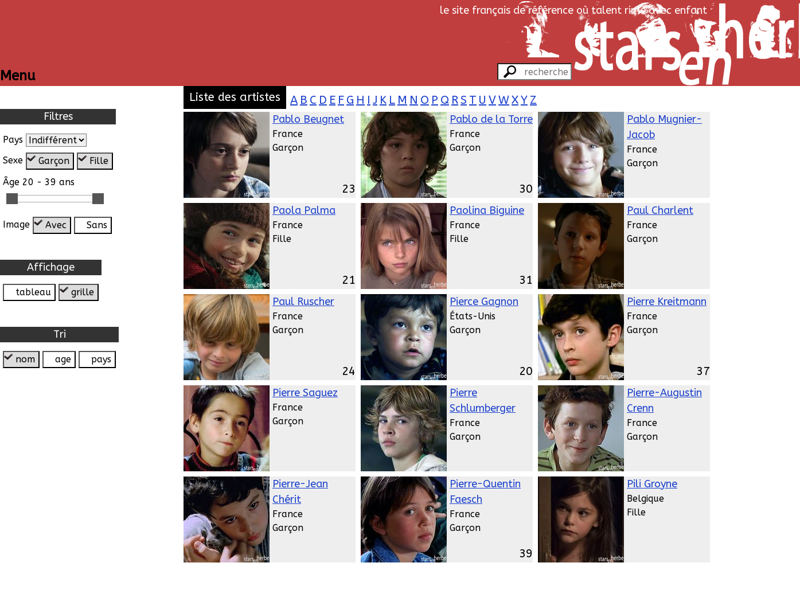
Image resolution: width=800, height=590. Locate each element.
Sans (97, 225)
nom (25, 359)
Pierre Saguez (305, 392)
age (63, 359)
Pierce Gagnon (484, 301)
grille (82, 292)
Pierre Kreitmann (667, 301)
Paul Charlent (660, 210)
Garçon (53, 160)
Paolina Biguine (487, 210)
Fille (98, 160)
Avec (56, 225)
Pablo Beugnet (308, 119)
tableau (33, 292)
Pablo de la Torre (491, 119)
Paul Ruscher (303, 301)
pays (101, 359)
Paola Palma (303, 210)
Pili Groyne (652, 484)
